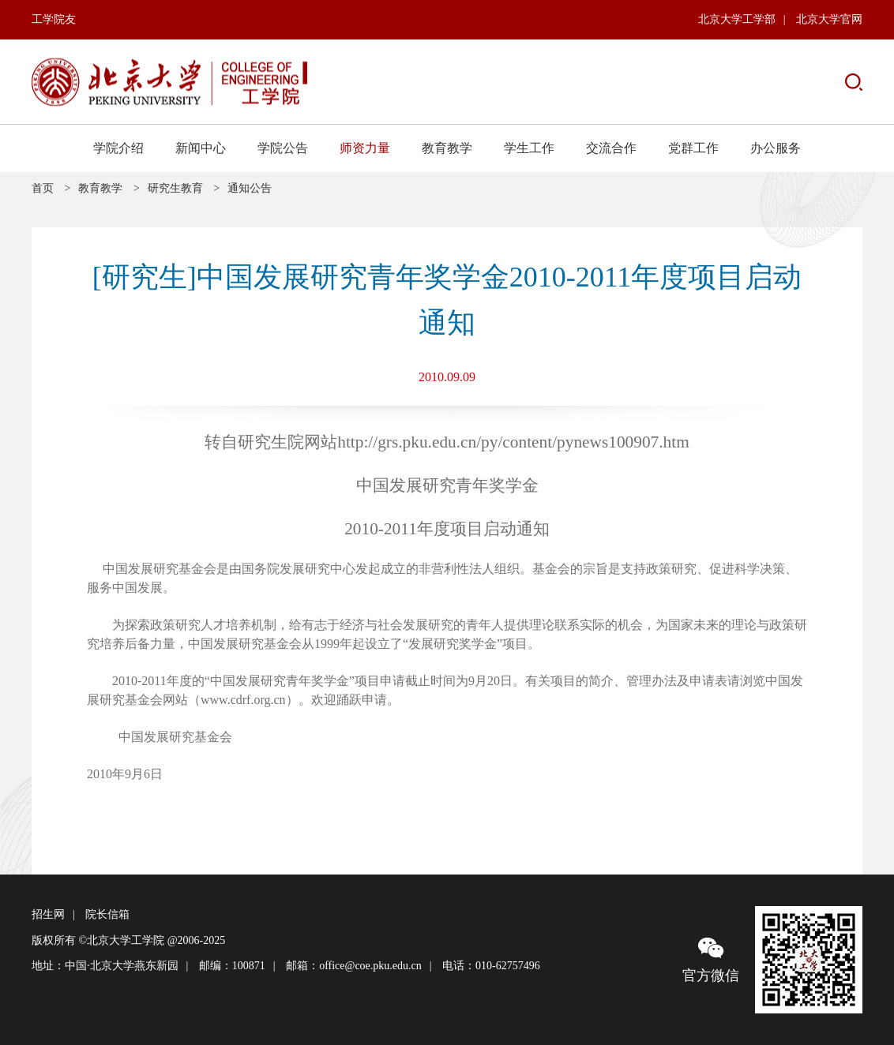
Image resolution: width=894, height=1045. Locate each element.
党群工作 (693, 148)
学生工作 (529, 148)
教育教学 (447, 148)
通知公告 (249, 188)
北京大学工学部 (737, 19)
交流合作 (611, 148)
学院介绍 (118, 148)
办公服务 (775, 148)
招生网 (48, 914)
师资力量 (365, 148)
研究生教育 (175, 188)
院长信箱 (107, 914)
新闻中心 (200, 148)
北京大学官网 (829, 19)
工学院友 (54, 19)
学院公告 (282, 148)
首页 (43, 188)
